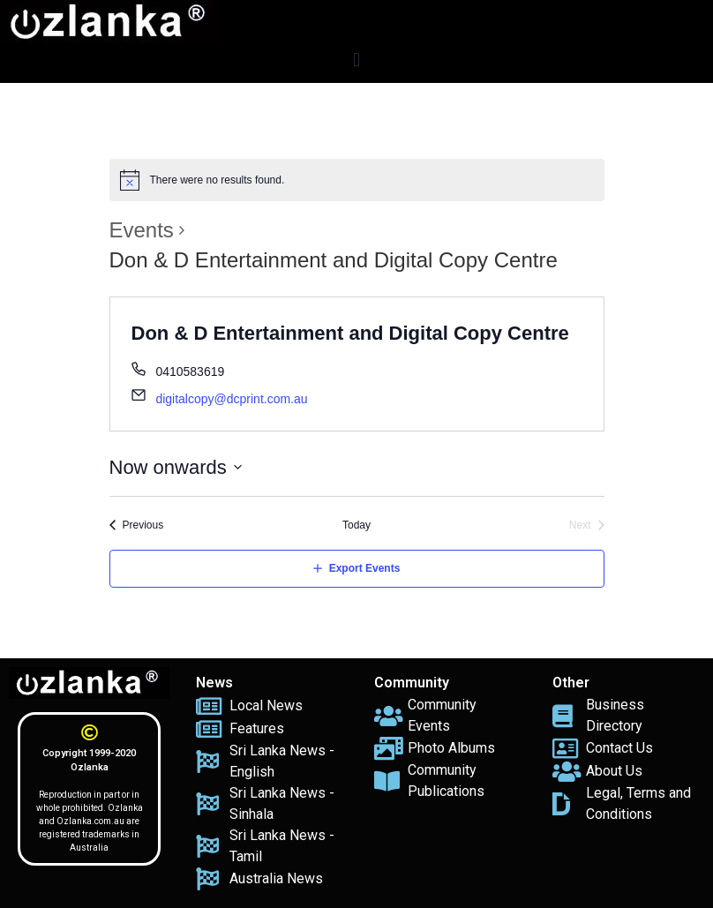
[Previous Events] (136, 525)
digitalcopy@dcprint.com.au (231, 399)
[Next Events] (586, 525)
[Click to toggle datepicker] (176, 467)
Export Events (365, 568)
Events (141, 230)
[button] (356, 59)
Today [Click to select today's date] (356, 525)
